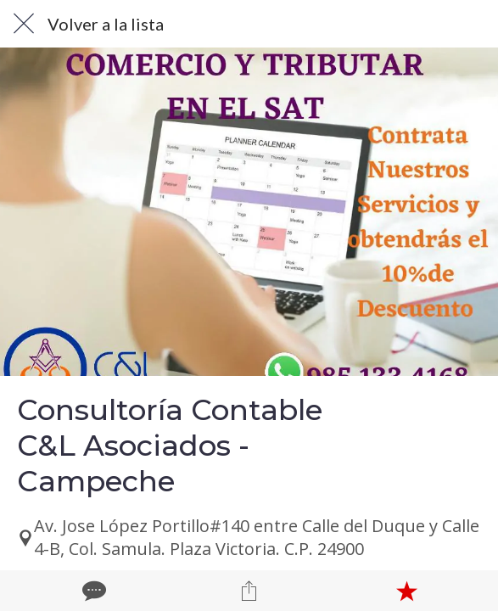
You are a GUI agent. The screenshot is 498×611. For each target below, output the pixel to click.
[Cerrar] (24, 24)
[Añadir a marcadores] (406, 590)
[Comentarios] (92, 590)
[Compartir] (249, 590)
